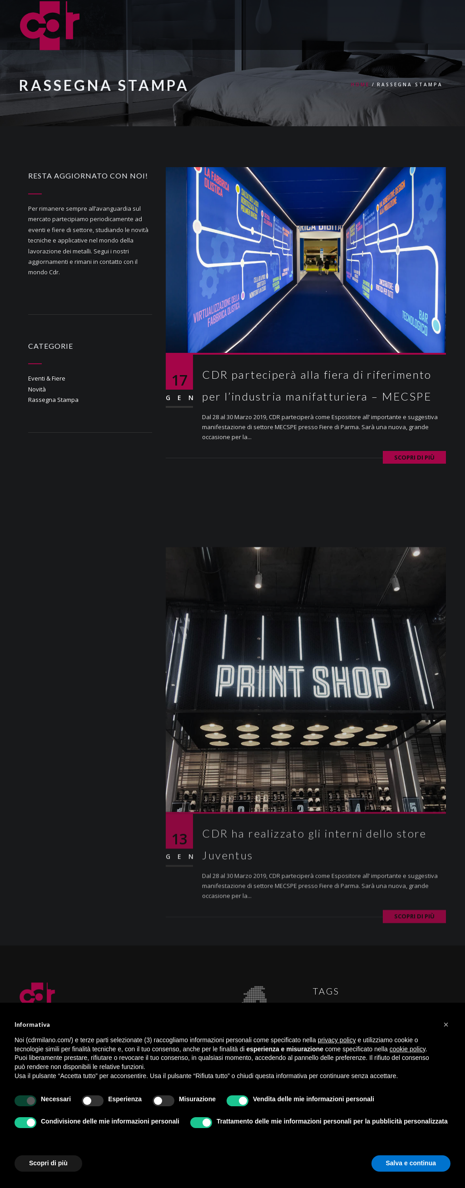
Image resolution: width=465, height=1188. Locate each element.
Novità (37, 389)
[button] (446, 1024)
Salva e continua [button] (411, 1163)
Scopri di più (414, 457)
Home (360, 84)
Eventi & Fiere (46, 378)
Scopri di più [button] (48, 1163)
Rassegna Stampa (53, 400)
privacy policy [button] (337, 1040)
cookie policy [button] (407, 1049)
